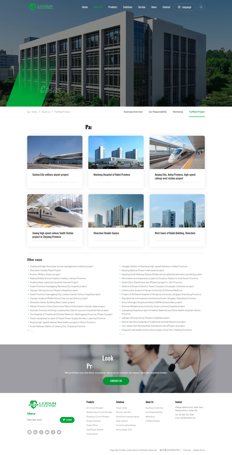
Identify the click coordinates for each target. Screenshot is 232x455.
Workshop (178, 111)
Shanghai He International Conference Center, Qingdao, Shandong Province (159, 298)
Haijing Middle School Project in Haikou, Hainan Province (58, 278)
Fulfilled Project (62, 111)
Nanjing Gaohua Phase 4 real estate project (143, 270)
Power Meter (92, 425)
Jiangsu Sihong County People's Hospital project (54, 290)
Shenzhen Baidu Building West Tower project (52, 302)
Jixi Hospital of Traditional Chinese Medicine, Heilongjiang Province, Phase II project (71, 314)
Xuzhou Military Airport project (45, 274)
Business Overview (133, 111)
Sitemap (187, 450)
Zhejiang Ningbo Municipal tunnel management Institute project (61, 266)
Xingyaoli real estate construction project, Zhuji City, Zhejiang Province (157, 329)
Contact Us (116, 380)
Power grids (121, 408)
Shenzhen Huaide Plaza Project (45, 270)
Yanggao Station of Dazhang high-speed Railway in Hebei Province (154, 266)
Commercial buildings (126, 425)
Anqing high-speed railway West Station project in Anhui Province (62, 322)
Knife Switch (92, 434)
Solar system (122, 421)
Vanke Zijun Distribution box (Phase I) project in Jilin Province (152, 282)
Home (85, 7)
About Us (98, 7)
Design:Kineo (199, 450)
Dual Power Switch (94, 429)
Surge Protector (93, 421)
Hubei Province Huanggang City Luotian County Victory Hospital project (65, 294)
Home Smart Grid (124, 429)
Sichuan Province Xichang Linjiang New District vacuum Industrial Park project (69, 310)
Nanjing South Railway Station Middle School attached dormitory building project (162, 274)
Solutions (127, 7)
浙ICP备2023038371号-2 (170, 450)
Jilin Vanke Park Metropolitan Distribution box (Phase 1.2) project (153, 325)
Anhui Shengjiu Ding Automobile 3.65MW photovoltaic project (152, 302)
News (154, 7)
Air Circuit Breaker (94, 408)
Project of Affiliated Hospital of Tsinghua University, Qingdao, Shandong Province (161, 294)
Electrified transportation (127, 416)
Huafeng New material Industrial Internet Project (54, 282)
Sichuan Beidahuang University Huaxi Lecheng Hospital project (153, 306)
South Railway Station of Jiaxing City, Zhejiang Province (57, 326)
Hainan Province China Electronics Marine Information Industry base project (67, 306)
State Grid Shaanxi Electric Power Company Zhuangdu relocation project (158, 286)
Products (112, 7)
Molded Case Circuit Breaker (99, 412)
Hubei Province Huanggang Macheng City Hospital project (58, 286)
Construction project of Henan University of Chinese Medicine (152, 290)
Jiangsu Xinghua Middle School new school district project (59, 298)
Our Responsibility (158, 111)
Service (141, 7)
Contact (166, 7)
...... (31, 330)
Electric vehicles (123, 412)
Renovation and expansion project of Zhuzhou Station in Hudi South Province (160, 278)
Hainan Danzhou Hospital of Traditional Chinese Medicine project (154, 321)
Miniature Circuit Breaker (97, 416)
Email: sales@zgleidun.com (185, 417)
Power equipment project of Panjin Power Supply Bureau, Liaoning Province (67, 318)
